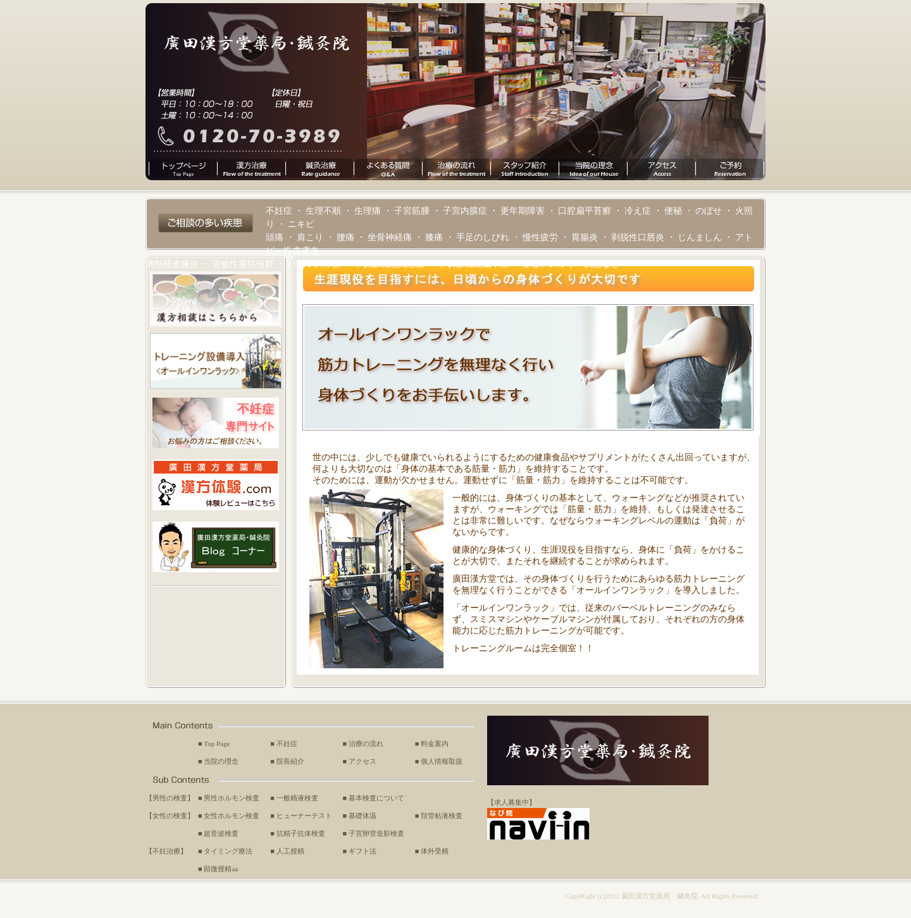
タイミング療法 (228, 851)
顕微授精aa (221, 868)
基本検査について (376, 798)
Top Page (217, 743)
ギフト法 (362, 851)
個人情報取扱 (441, 761)
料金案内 (435, 743)
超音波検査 (221, 833)
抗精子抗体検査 (300, 833)
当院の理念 (221, 761)
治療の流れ (366, 743)
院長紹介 (290, 761)
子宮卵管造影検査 (376, 833)
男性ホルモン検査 (231, 798)
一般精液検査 (297, 798)
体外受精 (435, 851)
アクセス (362, 761)
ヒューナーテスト (304, 815)
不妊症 (286, 743)
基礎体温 (362, 815)
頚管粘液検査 (441, 815)
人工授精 (290, 851)
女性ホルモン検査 (231, 815)
